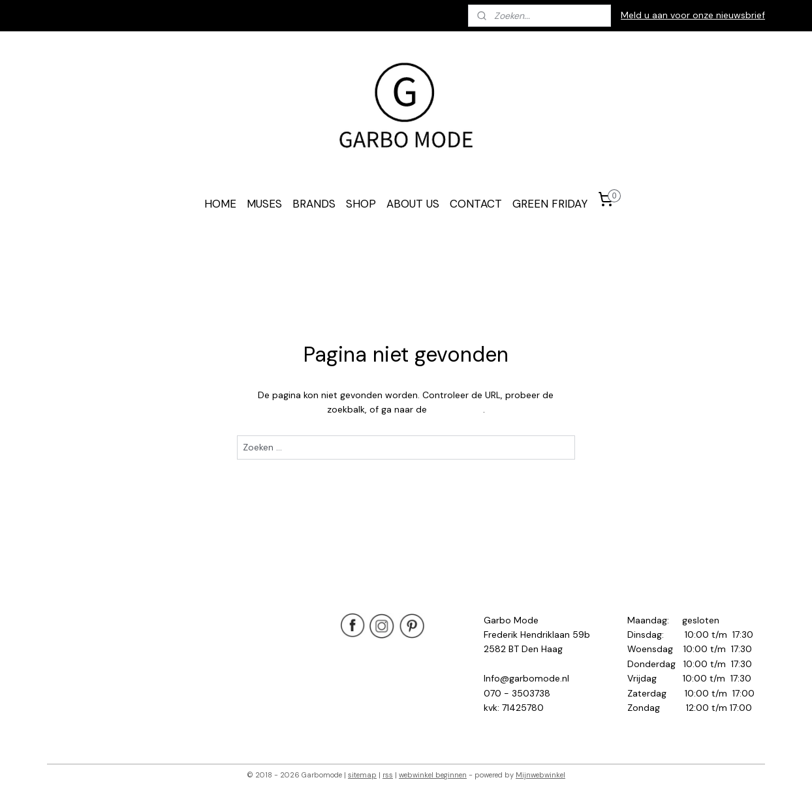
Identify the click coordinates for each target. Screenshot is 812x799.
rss (388, 774)
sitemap (362, 774)
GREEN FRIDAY (549, 203)
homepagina (456, 409)
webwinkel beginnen (433, 774)
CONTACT (476, 203)
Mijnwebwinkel (540, 774)
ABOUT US (412, 203)
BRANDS (314, 203)
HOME (220, 203)
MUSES (264, 203)
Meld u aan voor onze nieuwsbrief (693, 15)
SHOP (361, 203)
